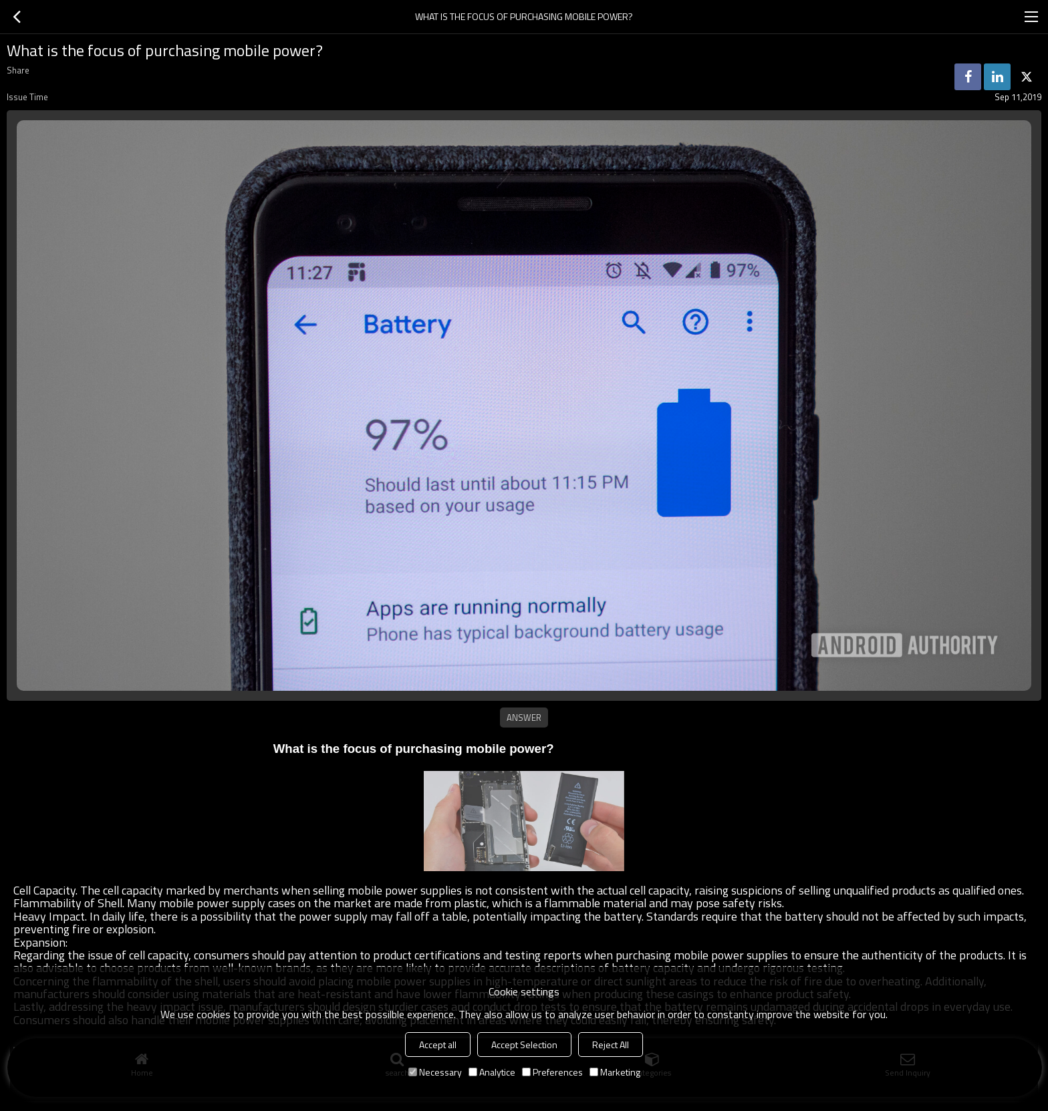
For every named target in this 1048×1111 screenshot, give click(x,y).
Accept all (437, 1045)
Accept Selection (524, 1045)
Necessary (435, 1072)
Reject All (610, 1045)
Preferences (552, 1072)
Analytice (492, 1072)
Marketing (615, 1072)
